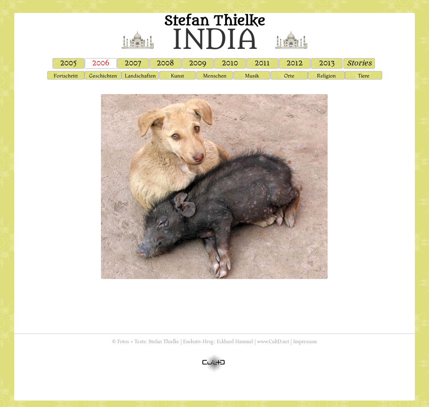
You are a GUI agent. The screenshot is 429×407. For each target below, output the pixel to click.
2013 (327, 63)
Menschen (214, 75)
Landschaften (140, 75)
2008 (165, 63)
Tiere (363, 75)
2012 (294, 63)
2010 (230, 63)
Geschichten (103, 75)
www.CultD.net (273, 342)
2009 (197, 63)
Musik (252, 75)
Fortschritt (66, 75)
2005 (68, 63)
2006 (100, 63)
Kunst (177, 75)
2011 (261, 63)
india (214, 40)
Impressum (305, 342)
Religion (326, 75)
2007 (133, 63)
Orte (289, 75)
